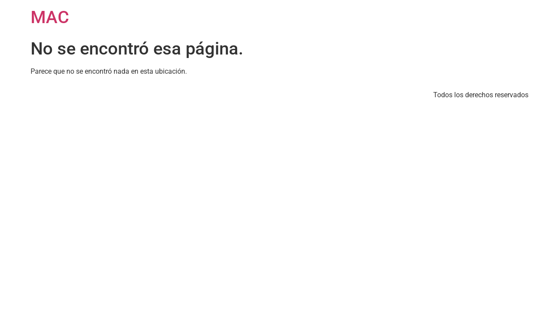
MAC (50, 17)
